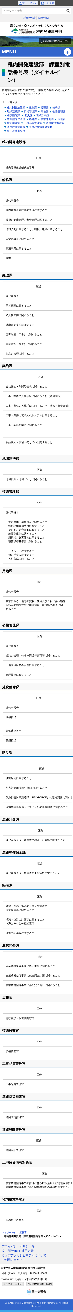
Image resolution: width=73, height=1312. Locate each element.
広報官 (61, 119)
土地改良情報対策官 (40, 126)
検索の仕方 (43, 17)
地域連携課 (13, 111)
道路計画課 (42, 115)
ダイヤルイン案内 (12, 1283)
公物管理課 (58, 111)
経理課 (45, 107)
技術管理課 (30, 111)
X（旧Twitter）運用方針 (18, 1250)
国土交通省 (36, 1291)
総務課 (33, 107)
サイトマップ (29, 2)
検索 (68, 11)
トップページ (9, 1232)
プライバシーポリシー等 (18, 1246)
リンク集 (49, 2)
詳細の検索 (30, 17)
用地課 (45, 111)
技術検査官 (13, 123)
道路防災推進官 (55, 123)
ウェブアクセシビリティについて (24, 1255)
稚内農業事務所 (16, 130)
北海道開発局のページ (57, 40)
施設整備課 (14, 115)
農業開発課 (47, 119)
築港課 (33, 119)
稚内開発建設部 (36, 30)
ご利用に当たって (14, 1259)
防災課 (28, 115)
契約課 (56, 107)
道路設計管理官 (16, 126)
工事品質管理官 (33, 123)
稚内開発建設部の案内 (40, 1283)
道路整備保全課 (16, 119)
